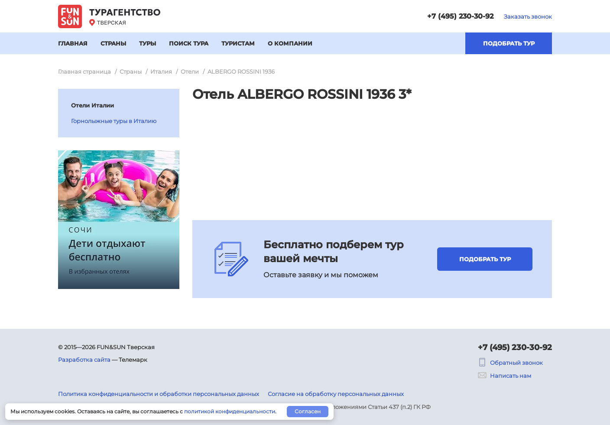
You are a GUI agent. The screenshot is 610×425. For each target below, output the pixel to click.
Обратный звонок (510, 362)
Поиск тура (188, 43)
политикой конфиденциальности (229, 411)
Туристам (238, 43)
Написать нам (504, 375)
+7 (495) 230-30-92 (460, 16)
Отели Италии (92, 105)
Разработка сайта (84, 359)
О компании (290, 43)
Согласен (308, 411)
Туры (147, 43)
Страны (113, 43)
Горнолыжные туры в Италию (113, 120)
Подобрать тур (509, 43)
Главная (73, 43)
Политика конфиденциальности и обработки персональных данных (158, 393)
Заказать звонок (528, 16)
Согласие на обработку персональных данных (336, 393)
